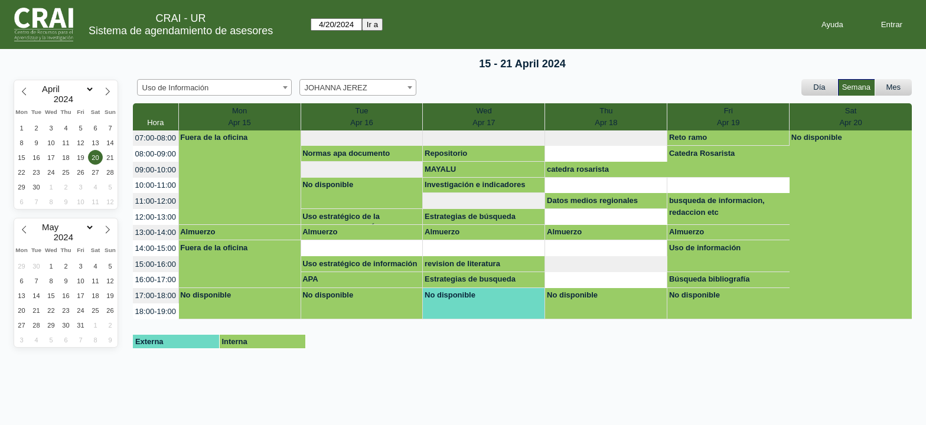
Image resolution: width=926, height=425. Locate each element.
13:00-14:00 (155, 232)
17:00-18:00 (155, 295)
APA (310, 278)
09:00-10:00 (155, 169)
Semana (856, 87)
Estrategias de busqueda (470, 278)
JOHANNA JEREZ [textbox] (336, 87)
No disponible (816, 137)
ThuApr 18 (606, 116)
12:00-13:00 (155, 216)
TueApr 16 (361, 116)
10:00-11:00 (155, 185)
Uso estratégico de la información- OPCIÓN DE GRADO (348, 218)
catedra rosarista (578, 169)
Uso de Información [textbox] (175, 87)
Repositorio (446, 153)
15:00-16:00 (155, 264)
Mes (893, 87)
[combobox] (214, 87)
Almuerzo (197, 231)
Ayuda (832, 24)
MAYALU (440, 169)
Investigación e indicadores (475, 184)
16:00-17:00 (155, 279)
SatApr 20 (850, 116)
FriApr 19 (728, 116)
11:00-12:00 (155, 201)
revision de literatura (462, 263)
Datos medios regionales (592, 200)
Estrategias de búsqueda (470, 216)
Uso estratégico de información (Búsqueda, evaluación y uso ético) (359, 265)
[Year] (66, 99)
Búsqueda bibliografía (709, 278)
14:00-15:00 (155, 248)
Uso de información (705, 247)
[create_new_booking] (362, 138)
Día (819, 87)
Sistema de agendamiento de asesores (181, 31)
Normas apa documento (346, 153)
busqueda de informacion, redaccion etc (717, 206)
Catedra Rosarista (702, 153)
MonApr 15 (239, 116)
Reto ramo (688, 137)
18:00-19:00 (155, 311)
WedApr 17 (483, 116)
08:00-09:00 (155, 153)
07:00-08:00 (155, 137)
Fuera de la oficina (213, 137)
